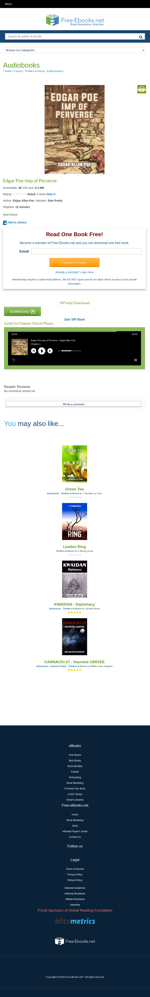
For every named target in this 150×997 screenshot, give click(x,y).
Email (24, 251)
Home (8, 71)
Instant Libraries (75, 799)
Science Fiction (58, 666)
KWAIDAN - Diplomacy (74, 604)
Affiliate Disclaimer (75, 899)
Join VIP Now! (74, 319)
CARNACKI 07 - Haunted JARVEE (74, 662)
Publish (75, 771)
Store (75, 825)
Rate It (51, 194)
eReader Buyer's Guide (74, 831)
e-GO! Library (75, 794)
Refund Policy (74, 880)
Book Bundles (74, 766)
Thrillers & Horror (35, 71)
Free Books (75, 755)
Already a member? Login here (74, 272)
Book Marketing (75, 783)
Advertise (75, 904)
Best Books (75, 760)
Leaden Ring (74, 547)
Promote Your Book (75, 788)
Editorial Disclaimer (75, 893)
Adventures (53, 493)
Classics (18, 71)
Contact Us (75, 837)
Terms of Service (75, 869)
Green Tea (74, 489)
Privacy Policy (75, 874)
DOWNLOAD (22, 311)
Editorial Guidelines (75, 888)
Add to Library (14, 222)
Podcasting (75, 777)
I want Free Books (74, 262)
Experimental (54, 71)
